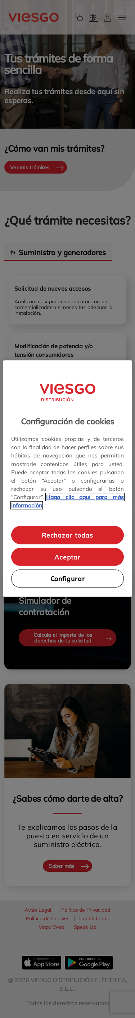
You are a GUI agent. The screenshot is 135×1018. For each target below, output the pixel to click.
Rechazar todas (67, 535)
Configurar (67, 578)
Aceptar (67, 557)
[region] (67, 478)
